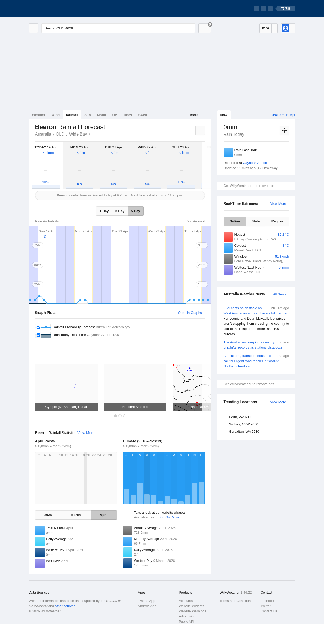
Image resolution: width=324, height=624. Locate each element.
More (194, 115)
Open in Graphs (190, 313)
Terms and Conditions (236, 601)
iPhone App (146, 601)
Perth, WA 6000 (241, 417)
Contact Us (269, 611)
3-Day (119, 211)
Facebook (268, 601)
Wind (56, 115)
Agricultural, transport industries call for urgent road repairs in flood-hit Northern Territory (256, 360)
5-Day (135, 211)
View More (278, 204)
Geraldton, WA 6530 (244, 432)
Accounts (186, 601)
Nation (235, 221)
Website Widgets (191, 606)
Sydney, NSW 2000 (243, 424)
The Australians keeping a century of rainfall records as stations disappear (256, 344)
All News (279, 294)
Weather (38, 115)
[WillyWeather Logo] (53, 8)
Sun (87, 115)
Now (223, 115)
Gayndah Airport (255, 163)
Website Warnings (192, 611)
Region (277, 221)
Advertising (187, 616)
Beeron (92, 134)
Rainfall (72, 115)
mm (265, 28)
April (104, 515)
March (76, 515)
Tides (127, 115)
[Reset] (181, 28)
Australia (43, 134)
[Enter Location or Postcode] (118, 28)
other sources (65, 606)
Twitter (265, 606)
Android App (147, 606)
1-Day (104, 211)
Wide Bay (78, 134)
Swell (142, 115)
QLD (60, 134)
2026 (48, 515)
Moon (101, 115)
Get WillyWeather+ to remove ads (249, 186)
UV (114, 115)
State (255, 221)
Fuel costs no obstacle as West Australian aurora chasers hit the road (256, 321)
